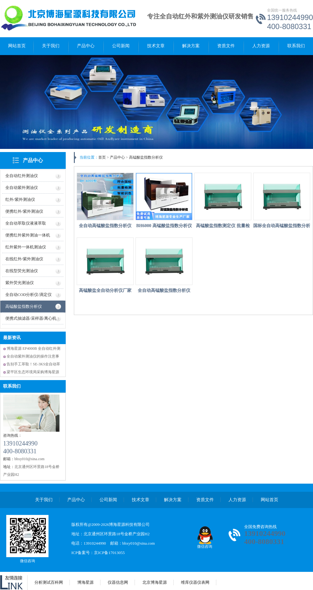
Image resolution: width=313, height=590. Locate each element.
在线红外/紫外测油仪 (24, 259)
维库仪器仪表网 (195, 582)
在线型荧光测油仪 (21, 270)
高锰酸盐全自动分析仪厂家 (105, 290)
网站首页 (17, 45)
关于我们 (50, 45)
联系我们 (296, 45)
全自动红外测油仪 (21, 175)
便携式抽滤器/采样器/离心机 (30, 318)
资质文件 (226, 45)
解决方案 (191, 45)
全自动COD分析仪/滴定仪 (28, 294)
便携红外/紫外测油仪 (24, 211)
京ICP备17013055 (109, 552)
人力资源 (261, 45)
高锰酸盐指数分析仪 (23, 306)
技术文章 (156, 45)
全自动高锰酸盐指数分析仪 (105, 225)
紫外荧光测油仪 (19, 282)
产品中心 (86, 45)
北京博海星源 (154, 582)
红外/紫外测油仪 (20, 199)
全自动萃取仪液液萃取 (25, 223)
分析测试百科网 (48, 582)
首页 (102, 157)
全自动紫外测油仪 (21, 187)
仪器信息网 (118, 582)
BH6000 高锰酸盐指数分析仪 (164, 225)
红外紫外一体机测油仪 (25, 247)
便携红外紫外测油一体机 (27, 235)
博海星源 (85, 582)
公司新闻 (121, 45)
